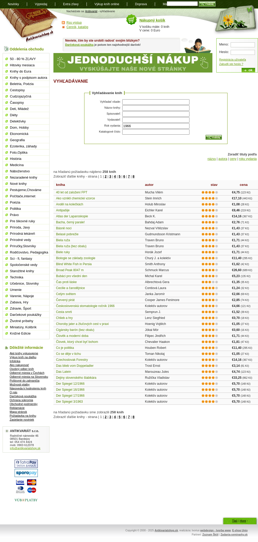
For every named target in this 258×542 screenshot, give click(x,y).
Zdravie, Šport (20, 308)
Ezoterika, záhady (23, 146)
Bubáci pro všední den (71, 276)
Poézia (15, 202)
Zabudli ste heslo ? (231, 64)
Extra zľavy (71, 4)
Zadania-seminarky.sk (234, 534)
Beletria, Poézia (22, 84)
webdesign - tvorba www (215, 530)
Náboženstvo (20, 171)
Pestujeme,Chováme (25, 190)
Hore (243, 520)
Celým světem (66, 294)
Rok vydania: (112, 125)
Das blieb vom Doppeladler (75, 366)
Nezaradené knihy (23, 177)
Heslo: (224, 52)
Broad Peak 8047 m (70, 270)
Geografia (17, 140)
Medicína (17, 165)
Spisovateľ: (114, 113)
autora (222, 159)
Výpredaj (41, 4)
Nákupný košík (152, 20)
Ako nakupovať (19, 365)
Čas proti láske (66, 282)
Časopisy (17, 103)
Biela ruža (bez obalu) (71, 246)
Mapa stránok (18, 411)
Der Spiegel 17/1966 (70, 395)
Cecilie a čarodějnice (70, 288)
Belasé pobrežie (67, 234)
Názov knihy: (113, 107)
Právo (14, 215)
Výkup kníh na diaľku (23, 357)
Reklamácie (17, 407)
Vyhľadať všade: (110, 101)
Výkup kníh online (107, 4)
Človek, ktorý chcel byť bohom (77, 342)
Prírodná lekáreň (22, 234)
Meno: (224, 44)
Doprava (141, 4)
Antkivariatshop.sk (166, 530)
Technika (16, 277)
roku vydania (248, 159)
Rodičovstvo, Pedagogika (29, 252)
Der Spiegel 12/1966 (70, 384)
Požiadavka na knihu (23, 415)
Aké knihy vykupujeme (24, 353)
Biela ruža (63, 240)
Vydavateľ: (114, 119)
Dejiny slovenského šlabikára (76, 378)
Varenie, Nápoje (22, 296)
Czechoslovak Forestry (72, 360)
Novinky (13, 4)
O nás (13, 392)
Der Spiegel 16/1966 (70, 389)
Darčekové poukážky (25, 315)
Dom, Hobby (19, 127)
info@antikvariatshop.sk (25, 448)
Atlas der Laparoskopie (72, 216)
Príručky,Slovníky (23, 246)
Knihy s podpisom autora (28, 78)
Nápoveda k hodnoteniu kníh (28, 388)
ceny (233, 159)
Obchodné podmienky (24, 404)
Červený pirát (65, 300)
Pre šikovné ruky (22, 221)
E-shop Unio (240, 530)
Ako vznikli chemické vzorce (75, 198)
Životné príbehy (21, 321)
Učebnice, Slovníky (24, 283)
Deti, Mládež (19, 109)
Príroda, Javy (20, 227)
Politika (15, 209)
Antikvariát (91, 11)
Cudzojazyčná (20, 96)
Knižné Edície (20, 333)
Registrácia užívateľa (232, 59)
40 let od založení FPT (71, 192)
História (15, 159)
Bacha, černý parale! (70, 222)
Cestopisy (17, 90)
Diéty (14, 115)
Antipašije (63, 210)
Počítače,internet (22, 196)
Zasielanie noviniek (22, 419)
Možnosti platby (19, 384)
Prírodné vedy (20, 240)
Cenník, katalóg (77, 27)
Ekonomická (19, 134)
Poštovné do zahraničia (24, 380)
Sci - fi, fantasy (21, 258)
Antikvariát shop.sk (29, 26)
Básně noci (63, 228)
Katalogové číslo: (110, 131)
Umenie (16, 290)
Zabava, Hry (19, 302)
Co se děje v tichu (68, 354)
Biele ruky (63, 252)
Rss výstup (74, 22)
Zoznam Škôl (210, 534)
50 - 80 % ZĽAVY (23, 59)
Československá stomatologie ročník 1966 (85, 306)
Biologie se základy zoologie (75, 258)
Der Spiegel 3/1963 (69, 401)
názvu (211, 159)
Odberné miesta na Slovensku (29, 376)
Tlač (234, 520)
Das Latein (63, 372)
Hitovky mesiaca (22, 65)
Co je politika (65, 348)
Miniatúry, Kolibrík (23, 327)
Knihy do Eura (20, 71)
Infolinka (15, 361)
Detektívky (18, 121)
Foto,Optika (18, 152)
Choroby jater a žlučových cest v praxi (82, 324)
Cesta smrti (64, 312)
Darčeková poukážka (79, 44)
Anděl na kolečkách (69, 204)
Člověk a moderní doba (72, 336)
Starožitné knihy (22, 271)
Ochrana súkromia (21, 400)
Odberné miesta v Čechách (27, 372)
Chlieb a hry (64, 318)
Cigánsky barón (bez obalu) (75, 330)
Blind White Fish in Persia (74, 264)
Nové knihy (18, 184)
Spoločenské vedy (24, 265)
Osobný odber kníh (22, 368)
